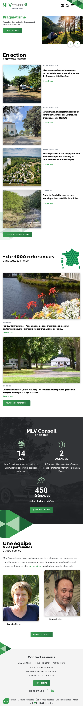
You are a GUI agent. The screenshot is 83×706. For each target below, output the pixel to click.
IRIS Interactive (46, 703)
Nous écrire (41, 683)
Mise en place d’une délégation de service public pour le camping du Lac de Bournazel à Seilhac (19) (61, 73)
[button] (77, 44)
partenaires (35, 566)
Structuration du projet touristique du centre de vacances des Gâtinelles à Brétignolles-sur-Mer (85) (61, 115)
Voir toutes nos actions (17, 234)
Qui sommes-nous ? (41, 510)
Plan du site (10, 700)
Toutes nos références (17, 403)
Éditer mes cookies (45, 700)
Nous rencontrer (41, 634)
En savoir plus (12, 30)
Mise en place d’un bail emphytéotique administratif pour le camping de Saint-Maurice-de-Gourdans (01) (61, 156)
